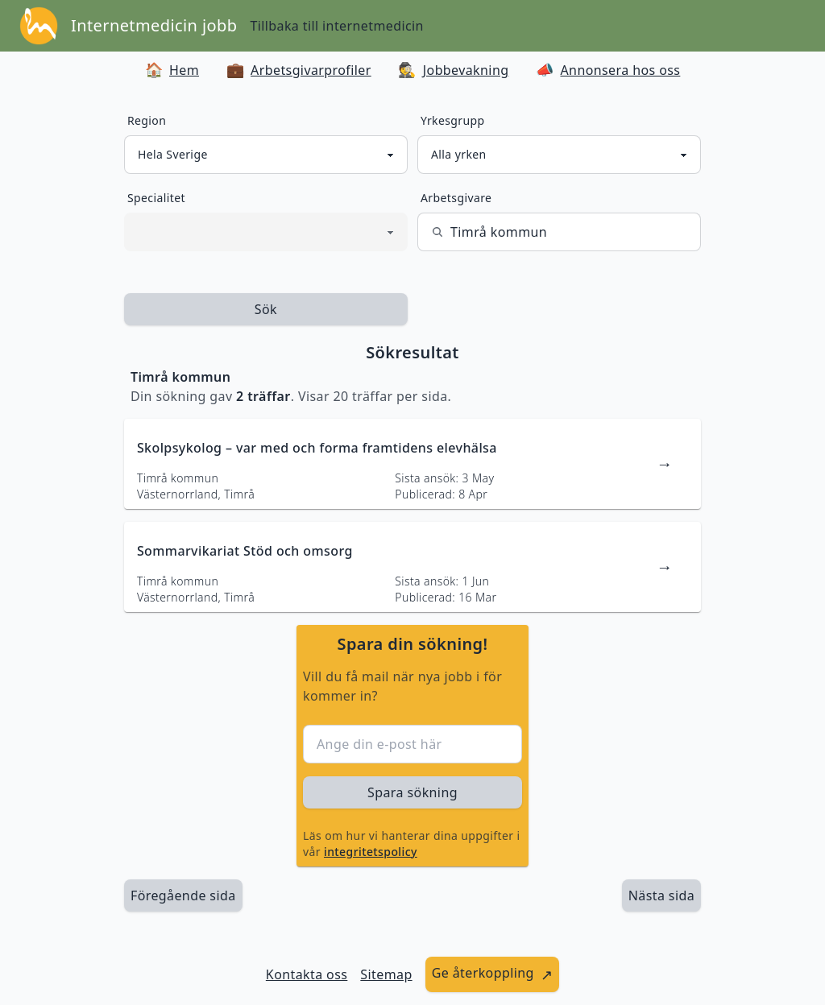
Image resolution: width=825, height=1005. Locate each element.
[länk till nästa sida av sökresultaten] (661, 895)
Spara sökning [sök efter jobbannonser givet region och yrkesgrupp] (412, 792)
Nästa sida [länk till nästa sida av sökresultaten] (661, 895)
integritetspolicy (370, 851)
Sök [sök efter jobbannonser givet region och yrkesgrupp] (266, 309)
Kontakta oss (307, 974)
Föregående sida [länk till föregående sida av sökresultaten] (183, 895)
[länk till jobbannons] (412, 464)
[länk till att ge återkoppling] (492, 974)
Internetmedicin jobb (154, 25)
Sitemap (386, 974)
